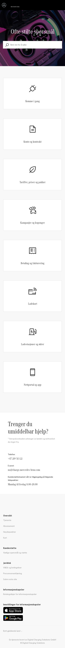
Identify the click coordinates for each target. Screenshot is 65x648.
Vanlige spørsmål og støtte (15, 552)
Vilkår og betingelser (12, 567)
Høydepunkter (9, 531)
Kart (5, 537)
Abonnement (9, 526)
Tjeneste (7, 520)
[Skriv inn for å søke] (32, 44)
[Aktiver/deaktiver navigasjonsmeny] (60, 5)
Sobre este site (10, 579)
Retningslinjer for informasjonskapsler (20, 594)
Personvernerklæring (12, 573)
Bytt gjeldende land (12, 631)
